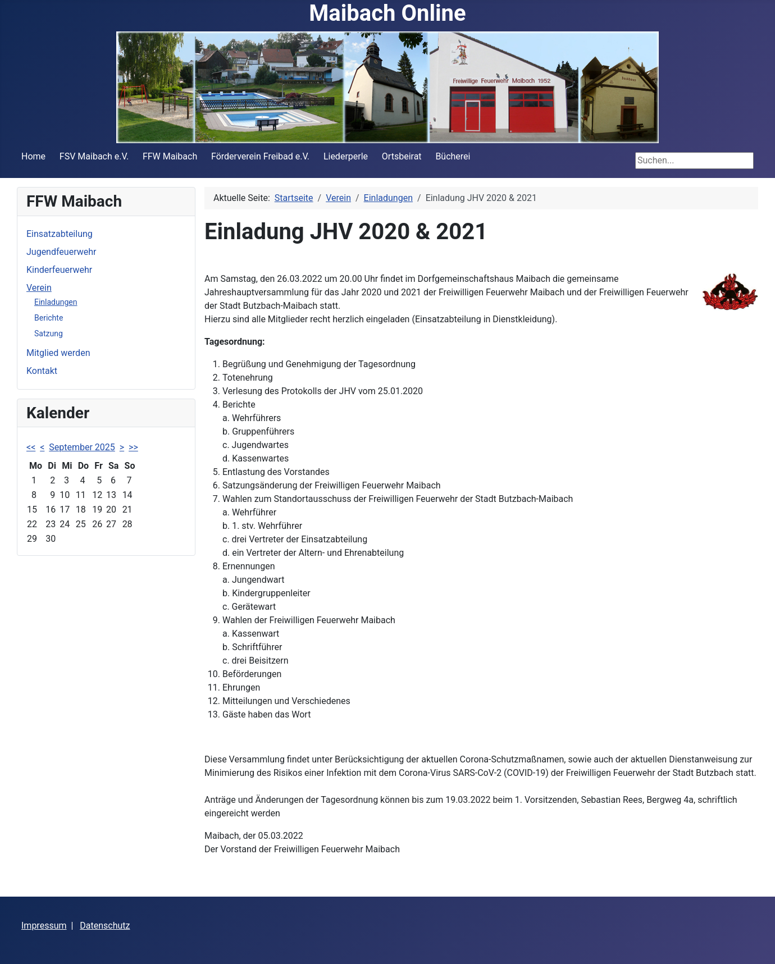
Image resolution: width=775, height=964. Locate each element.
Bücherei (452, 156)
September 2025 (82, 447)
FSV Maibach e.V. (94, 156)
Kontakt (41, 371)
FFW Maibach (170, 156)
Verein (39, 287)
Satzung (48, 333)
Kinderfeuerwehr (59, 269)
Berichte (48, 317)
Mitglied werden (58, 353)
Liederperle (345, 156)
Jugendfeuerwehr (61, 251)
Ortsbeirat (402, 156)
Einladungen (55, 302)
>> (133, 447)
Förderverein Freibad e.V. (260, 156)
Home (33, 156)
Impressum (44, 925)
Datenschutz (105, 925)
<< (30, 447)
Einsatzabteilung (59, 234)
